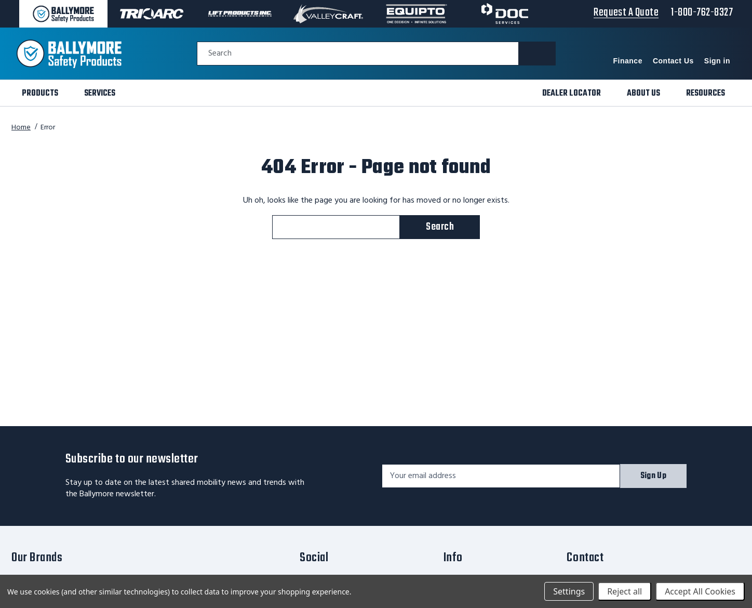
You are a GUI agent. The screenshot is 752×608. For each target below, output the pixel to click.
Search (220, 54)
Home (21, 128)
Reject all (624, 591)
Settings (569, 591)
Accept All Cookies (700, 591)
